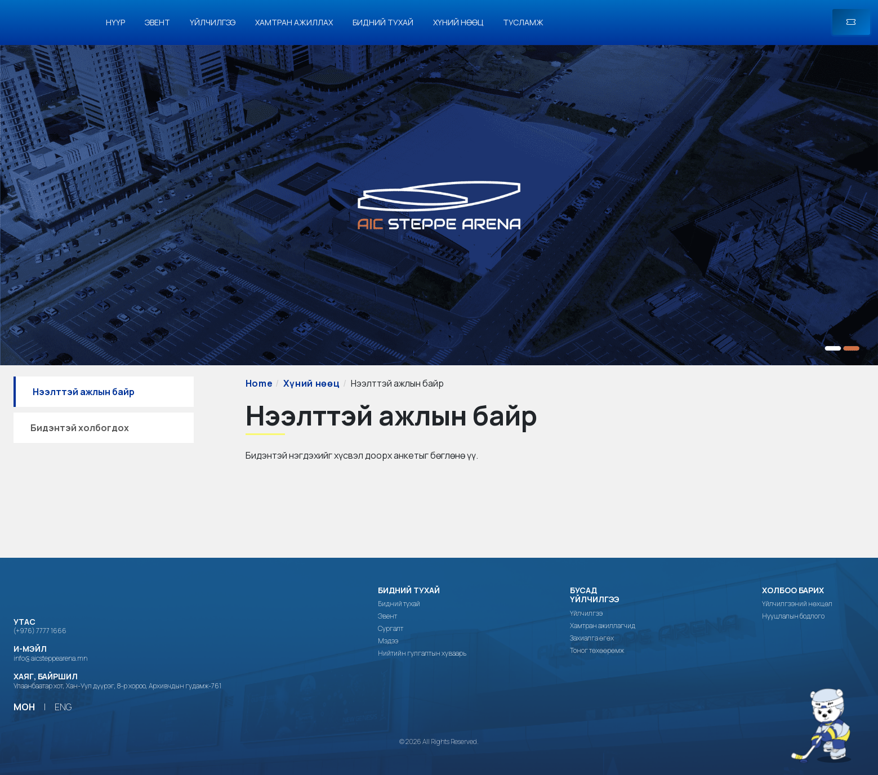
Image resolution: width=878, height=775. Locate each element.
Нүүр (115, 22)
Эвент (157, 22)
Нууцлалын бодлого (793, 616)
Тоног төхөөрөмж (597, 650)
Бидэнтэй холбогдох (79, 428)
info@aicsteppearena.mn (50, 658)
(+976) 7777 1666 (40, 630)
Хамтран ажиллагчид (602, 625)
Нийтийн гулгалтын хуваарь (422, 653)
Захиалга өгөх (592, 638)
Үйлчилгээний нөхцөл (797, 604)
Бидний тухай (383, 22)
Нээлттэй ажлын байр (84, 392)
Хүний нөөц (458, 22)
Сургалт (390, 628)
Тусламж (523, 22)
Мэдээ (388, 641)
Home (259, 383)
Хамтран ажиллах (294, 22)
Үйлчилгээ (212, 22)
